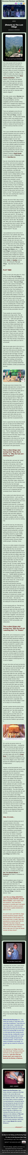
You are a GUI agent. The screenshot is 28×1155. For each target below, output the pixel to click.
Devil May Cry (11, 157)
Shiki (8, 260)
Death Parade (17, 153)
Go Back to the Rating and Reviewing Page (14, 1135)
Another (15, 260)
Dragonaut (6, 874)
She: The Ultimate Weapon (10, 872)
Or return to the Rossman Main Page (16, 1137)
